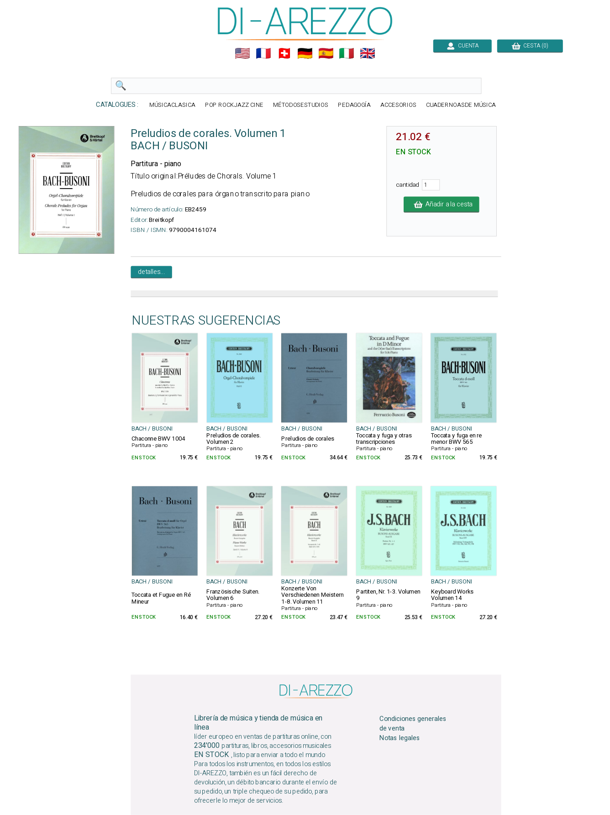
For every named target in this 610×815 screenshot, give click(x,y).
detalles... (151, 272)
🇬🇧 (367, 53)
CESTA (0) (530, 46)
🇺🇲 (242, 53)
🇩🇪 (305, 53)
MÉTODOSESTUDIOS (301, 105)
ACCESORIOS (398, 105)
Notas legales (399, 738)
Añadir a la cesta (441, 205)
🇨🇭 (284, 53)
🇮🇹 (346, 53)
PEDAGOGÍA (354, 105)
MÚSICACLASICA (172, 105)
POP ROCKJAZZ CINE (234, 105)
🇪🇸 (326, 53)
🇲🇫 (263, 53)
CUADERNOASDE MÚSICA (461, 105)
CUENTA (463, 46)
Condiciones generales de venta (413, 723)
